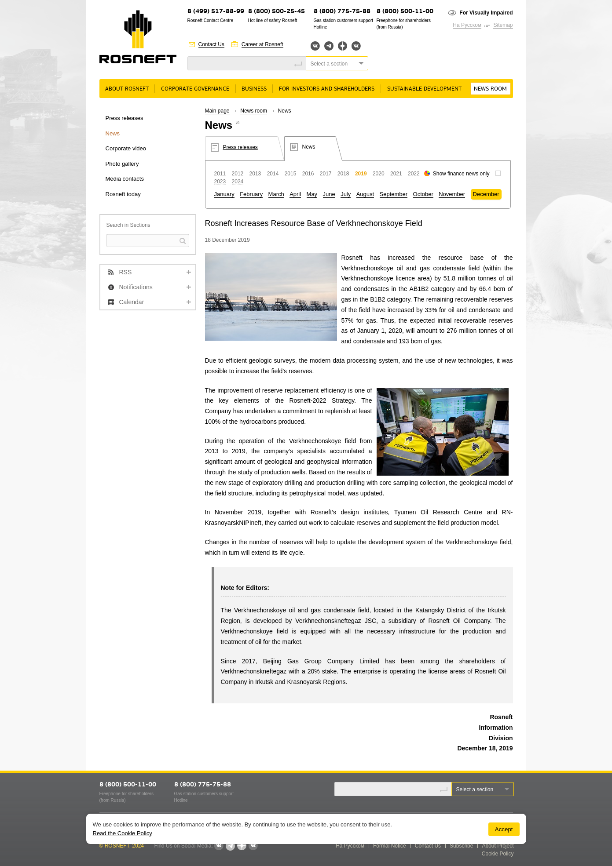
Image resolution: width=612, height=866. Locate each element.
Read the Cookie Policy (122, 833)
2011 (220, 174)
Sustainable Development (424, 89)
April (295, 194)
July (346, 194)
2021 (396, 174)
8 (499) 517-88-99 (215, 11)
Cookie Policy (498, 854)
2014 (273, 174)
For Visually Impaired (486, 13)
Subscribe (461, 846)
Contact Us (211, 44)
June (329, 194)
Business (254, 89)
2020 (379, 174)
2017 (326, 174)
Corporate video (126, 148)
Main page (217, 111)
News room (490, 89)
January (224, 194)
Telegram (328, 46)
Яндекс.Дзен (342, 46)
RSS (125, 272)
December (486, 194)
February (251, 194)
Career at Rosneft (262, 44)
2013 (255, 174)
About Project (497, 846)
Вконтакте (315, 46)
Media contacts (125, 178)
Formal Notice (389, 846)
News (113, 133)
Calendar (131, 302)
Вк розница (356, 46)
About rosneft (127, 89)
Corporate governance (195, 89)
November (452, 194)
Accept (504, 829)
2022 (414, 174)
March (276, 194)
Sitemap (503, 25)
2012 (238, 174)
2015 (291, 174)
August (365, 194)
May (312, 194)
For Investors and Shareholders (326, 89)
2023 (220, 181)
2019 (361, 174)
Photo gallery (122, 163)
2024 (238, 181)
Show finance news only (461, 174)
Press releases (124, 118)
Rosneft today (123, 194)
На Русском (467, 25)
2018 (343, 174)
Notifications (136, 287)
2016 (308, 174)
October (423, 194)
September (394, 194)
